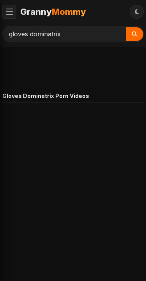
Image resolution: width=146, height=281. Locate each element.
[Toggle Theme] (137, 12)
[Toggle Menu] (9, 12)
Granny (53, 11)
